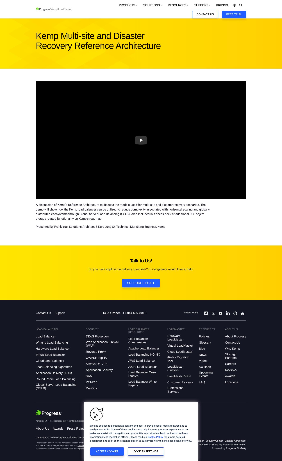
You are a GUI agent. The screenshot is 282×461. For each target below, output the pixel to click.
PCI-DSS (92, 382)
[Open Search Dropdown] (241, 5)
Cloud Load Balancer (50, 361)
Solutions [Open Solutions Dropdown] (151, 5)
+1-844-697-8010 (134, 313)
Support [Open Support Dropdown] (201, 5)
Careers (230, 364)
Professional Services (175, 389)
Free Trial (234, 14)
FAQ (202, 382)
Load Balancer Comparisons (138, 340)
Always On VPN (97, 364)
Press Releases (78, 428)
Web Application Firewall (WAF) (102, 343)
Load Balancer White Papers (142, 383)
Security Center (214, 440)
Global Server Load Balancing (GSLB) (56, 386)
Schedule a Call (141, 283)
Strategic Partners (231, 356)
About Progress (235, 336)
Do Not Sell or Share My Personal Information (220, 444)
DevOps (91, 388)
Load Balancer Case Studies (142, 374)
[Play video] (141, 140)
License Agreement (235, 440)
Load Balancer (46, 336)
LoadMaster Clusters (175, 368)
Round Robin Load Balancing (56, 379)
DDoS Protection (97, 336)
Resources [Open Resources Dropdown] (177, 5)
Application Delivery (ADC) (54, 373)
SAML (90, 376)
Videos (203, 361)
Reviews (230, 370)
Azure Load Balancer (142, 366)
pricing (222, 5)
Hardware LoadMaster (175, 337)
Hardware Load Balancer (53, 348)
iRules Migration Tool (178, 359)
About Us (42, 428)
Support (59, 313)
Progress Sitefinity (236, 448)
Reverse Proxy (96, 351)
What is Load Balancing (52, 342)
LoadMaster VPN (179, 376)
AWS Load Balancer (142, 360)
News (203, 354)
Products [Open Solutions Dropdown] (127, 5)
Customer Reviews (180, 382)
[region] (141, 431)
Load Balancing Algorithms (54, 367)
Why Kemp (232, 348)
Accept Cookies (107, 451)
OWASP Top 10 (96, 358)
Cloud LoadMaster (179, 351)
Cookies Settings (145, 451)
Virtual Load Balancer (50, 354)
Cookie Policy (155, 437)
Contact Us (205, 14)
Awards (230, 376)
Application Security (99, 370)
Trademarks (83, 446)
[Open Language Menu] (234, 5)
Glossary (205, 342)
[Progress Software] (49, 413)
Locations (231, 382)
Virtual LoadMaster (180, 345)
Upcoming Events (206, 374)
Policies (204, 336)
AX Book (205, 367)
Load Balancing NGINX (144, 354)
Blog (202, 348)
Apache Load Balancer (143, 348)
